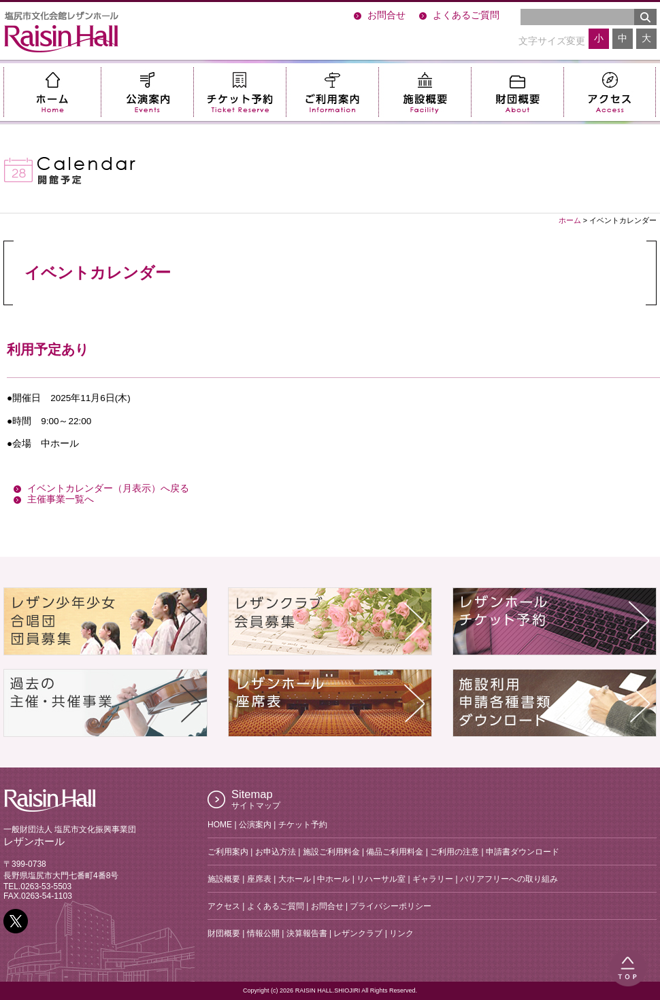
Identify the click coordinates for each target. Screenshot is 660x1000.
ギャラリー (432, 879)
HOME (220, 824)
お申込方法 (275, 852)
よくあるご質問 (466, 15)
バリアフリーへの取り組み (509, 879)
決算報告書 (306, 933)
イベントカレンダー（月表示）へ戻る (108, 488)
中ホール (333, 879)
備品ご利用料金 (394, 852)
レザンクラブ (357, 933)
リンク (401, 933)
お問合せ (386, 15)
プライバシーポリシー (390, 906)
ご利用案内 (332, 92)
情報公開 (263, 933)
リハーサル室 (381, 879)
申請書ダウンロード (522, 852)
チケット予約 (239, 92)
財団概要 (517, 92)
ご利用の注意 (454, 852)
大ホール (294, 879)
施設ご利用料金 (331, 852)
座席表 (259, 879)
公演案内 (147, 92)
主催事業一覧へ (60, 499)
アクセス (609, 92)
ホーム (52, 92)
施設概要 (424, 92)
